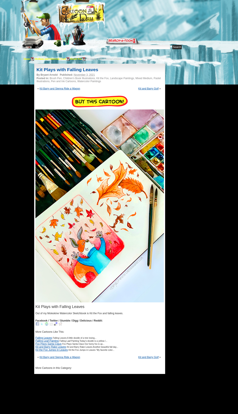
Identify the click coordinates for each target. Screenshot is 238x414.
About (39, 47)
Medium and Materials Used (50, 58)
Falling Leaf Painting (47, 340)
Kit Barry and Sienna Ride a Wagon (60, 88)
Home (25, 47)
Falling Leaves (43, 337)
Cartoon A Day (92, 14)
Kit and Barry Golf (148, 88)
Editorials (55, 47)
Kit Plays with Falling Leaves (67, 69)
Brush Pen (76, 58)
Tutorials (72, 47)
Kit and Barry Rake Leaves (50, 346)
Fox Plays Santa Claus (48, 343)
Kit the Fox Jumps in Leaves (51, 349)
